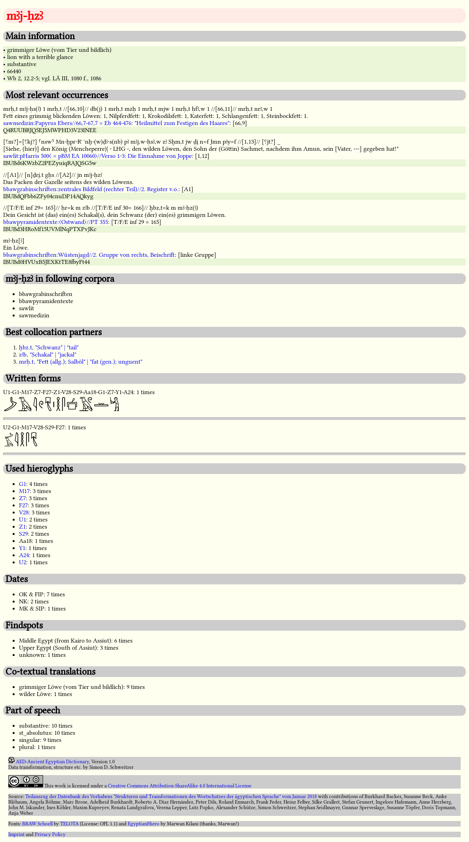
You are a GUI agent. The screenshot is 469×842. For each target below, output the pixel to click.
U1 (22, 519)
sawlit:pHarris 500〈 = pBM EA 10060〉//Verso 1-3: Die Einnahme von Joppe (97, 155)
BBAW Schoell (37, 824)
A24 (24, 555)
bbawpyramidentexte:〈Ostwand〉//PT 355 (55, 222)
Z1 (22, 526)
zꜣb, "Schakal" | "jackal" (47, 354)
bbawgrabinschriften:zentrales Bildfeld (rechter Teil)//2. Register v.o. (90, 189)
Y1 (22, 548)
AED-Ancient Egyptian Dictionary (52, 761)
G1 (22, 483)
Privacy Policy (50, 834)
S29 (23, 533)
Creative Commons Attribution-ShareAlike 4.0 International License (180, 786)
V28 (23, 512)
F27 (23, 505)
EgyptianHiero (143, 824)
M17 (24, 491)
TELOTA (69, 824)
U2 (22, 562)
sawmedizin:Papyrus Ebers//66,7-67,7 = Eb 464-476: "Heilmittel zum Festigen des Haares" (116, 123)
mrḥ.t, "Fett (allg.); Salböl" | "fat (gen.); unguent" (80, 361)
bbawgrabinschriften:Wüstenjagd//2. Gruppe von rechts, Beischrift (89, 254)
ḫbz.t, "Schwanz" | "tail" (49, 347)
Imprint (16, 834)
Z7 (22, 498)
